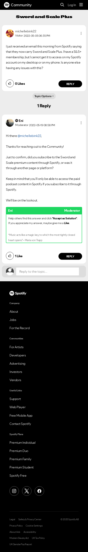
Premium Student (21, 467)
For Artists (16, 347)
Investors (15, 372)
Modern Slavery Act (19, 538)
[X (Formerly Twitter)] (26, 491)
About (13, 311)
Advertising (17, 363)
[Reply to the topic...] (47, 271)
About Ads (14, 532)
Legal (12, 519)
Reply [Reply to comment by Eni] (70, 256)
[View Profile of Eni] (21, 120)
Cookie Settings (34, 525)
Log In (72, 5)
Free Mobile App (20, 415)
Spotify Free (17, 475)
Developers (17, 355)
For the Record (19, 328)
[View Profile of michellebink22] (25, 31)
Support (15, 399)
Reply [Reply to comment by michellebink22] (70, 84)
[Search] (62, 5)
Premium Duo (18, 451)
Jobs (12, 320)
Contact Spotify (20, 424)
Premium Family (20, 459)
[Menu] (81, 5)
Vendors (15, 380)
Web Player (17, 407)
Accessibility (29, 532)
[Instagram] (14, 491)
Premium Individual (22, 442)
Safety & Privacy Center (29, 519)
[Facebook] (39, 491)
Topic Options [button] (43, 96)
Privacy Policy (15, 525)
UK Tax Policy (38, 538)
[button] (81, 33)
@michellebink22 (29, 136)
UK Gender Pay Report (20, 544)
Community (18, 5)
